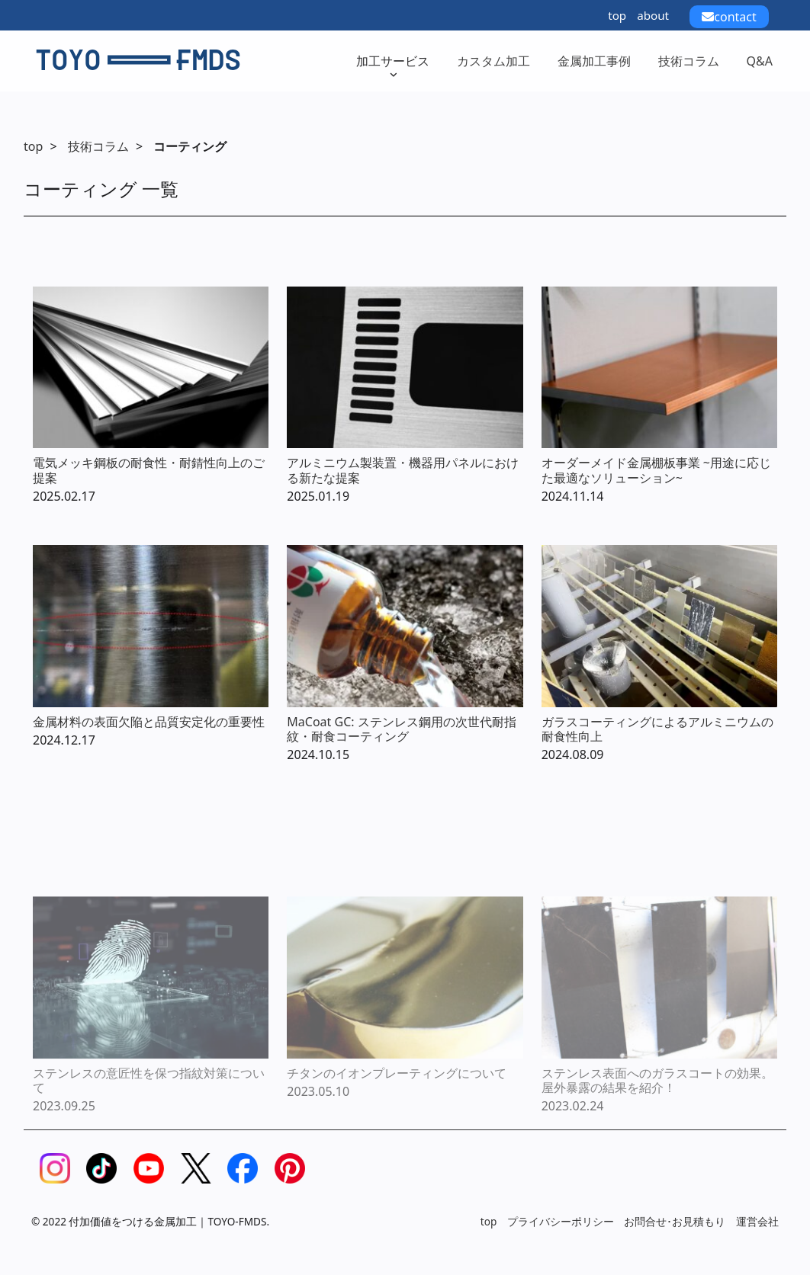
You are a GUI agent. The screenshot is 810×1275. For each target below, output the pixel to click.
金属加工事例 (594, 61)
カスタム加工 (493, 61)
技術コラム (688, 61)
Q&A (760, 61)
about (653, 15)
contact (729, 16)
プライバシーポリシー (560, 1221)
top (617, 15)
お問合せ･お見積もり (674, 1221)
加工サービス (392, 66)
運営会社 (757, 1221)
